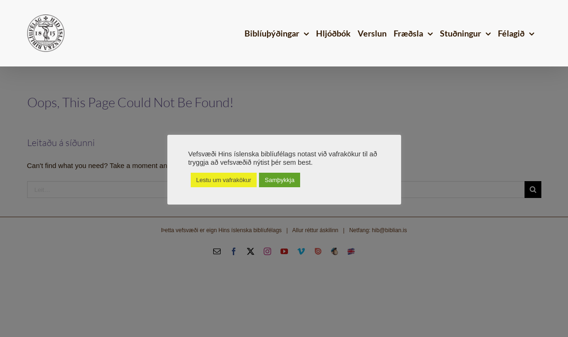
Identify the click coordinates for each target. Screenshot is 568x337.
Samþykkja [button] (280, 179)
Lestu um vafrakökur (224, 179)
